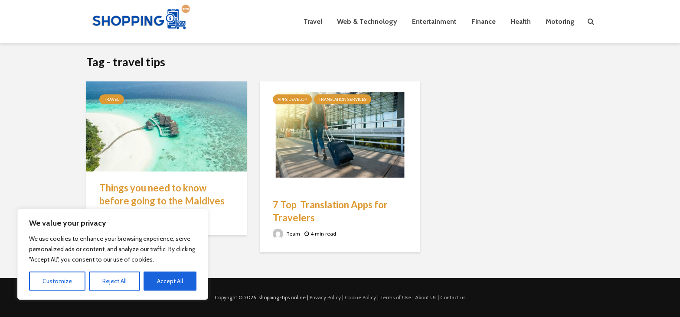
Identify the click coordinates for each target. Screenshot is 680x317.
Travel (313, 21)
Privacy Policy (325, 297)
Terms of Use (395, 297)
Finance (483, 21)
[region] (112, 254)
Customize (57, 281)
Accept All (170, 281)
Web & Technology (367, 21)
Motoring (560, 21)
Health (520, 21)
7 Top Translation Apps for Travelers (330, 211)
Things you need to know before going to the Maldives (162, 194)
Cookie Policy (360, 297)
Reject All (114, 281)
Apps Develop (292, 99)
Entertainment (434, 21)
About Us (425, 297)
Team (286, 233)
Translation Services (342, 99)
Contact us (452, 297)
